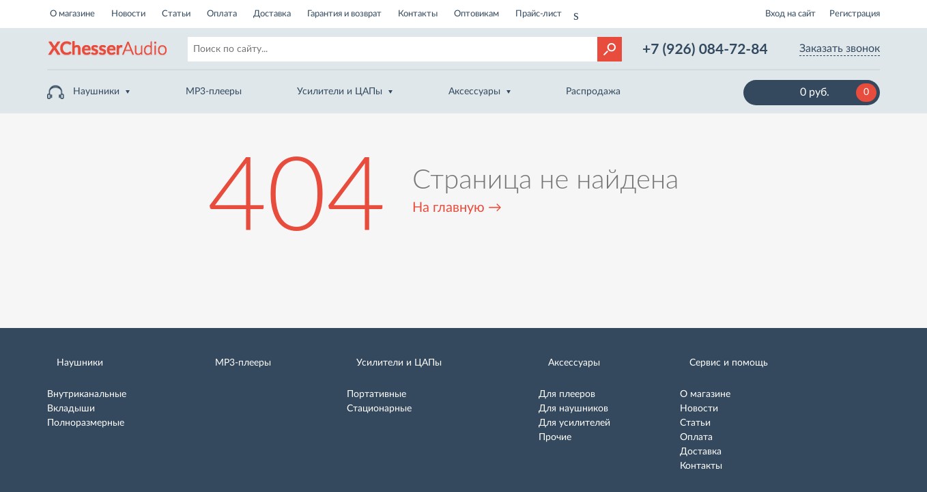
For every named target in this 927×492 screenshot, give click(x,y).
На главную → (457, 208)
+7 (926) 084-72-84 (705, 48)
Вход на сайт (790, 14)
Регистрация (854, 14)
